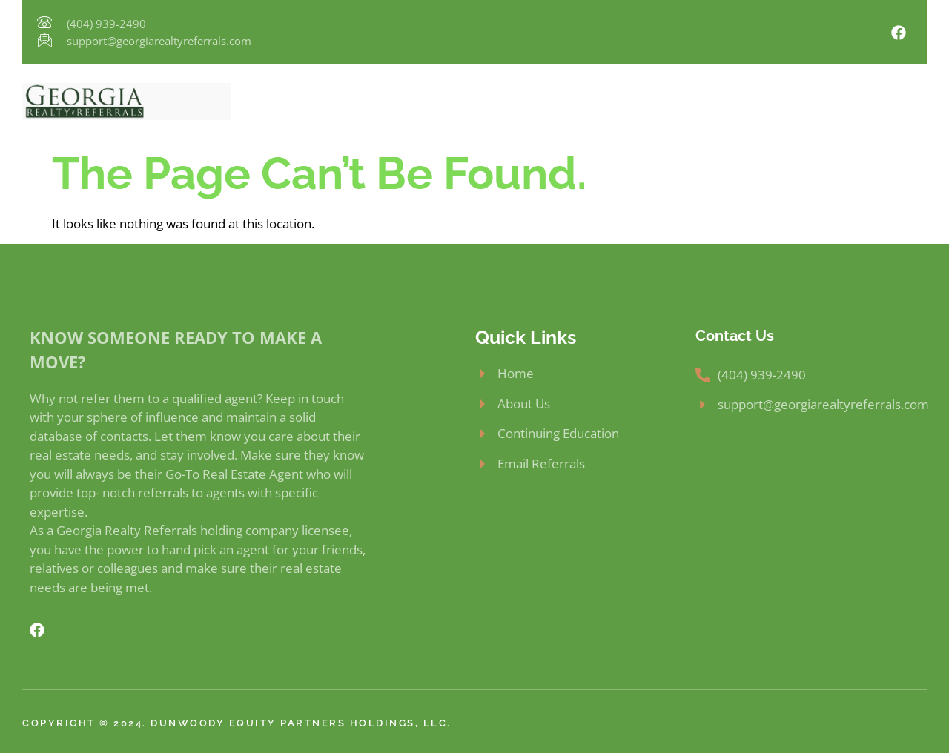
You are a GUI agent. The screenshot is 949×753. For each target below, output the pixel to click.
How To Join (531, 101)
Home (301, 101)
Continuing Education (650, 101)
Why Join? (445, 101)
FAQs (749, 101)
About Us (367, 101)
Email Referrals (829, 101)
